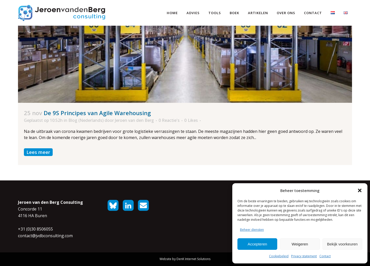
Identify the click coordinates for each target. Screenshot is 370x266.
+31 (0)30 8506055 (35, 229)
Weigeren (300, 244)
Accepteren (257, 244)
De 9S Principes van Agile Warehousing (97, 113)
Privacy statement (304, 256)
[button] (359, 190)
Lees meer (38, 152)
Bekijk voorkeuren (342, 244)
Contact (325, 256)
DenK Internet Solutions (193, 259)
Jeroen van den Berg (134, 120)
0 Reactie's (169, 120)
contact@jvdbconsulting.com (45, 236)
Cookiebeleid (279, 256)
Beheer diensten (252, 229)
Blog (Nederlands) (86, 120)
